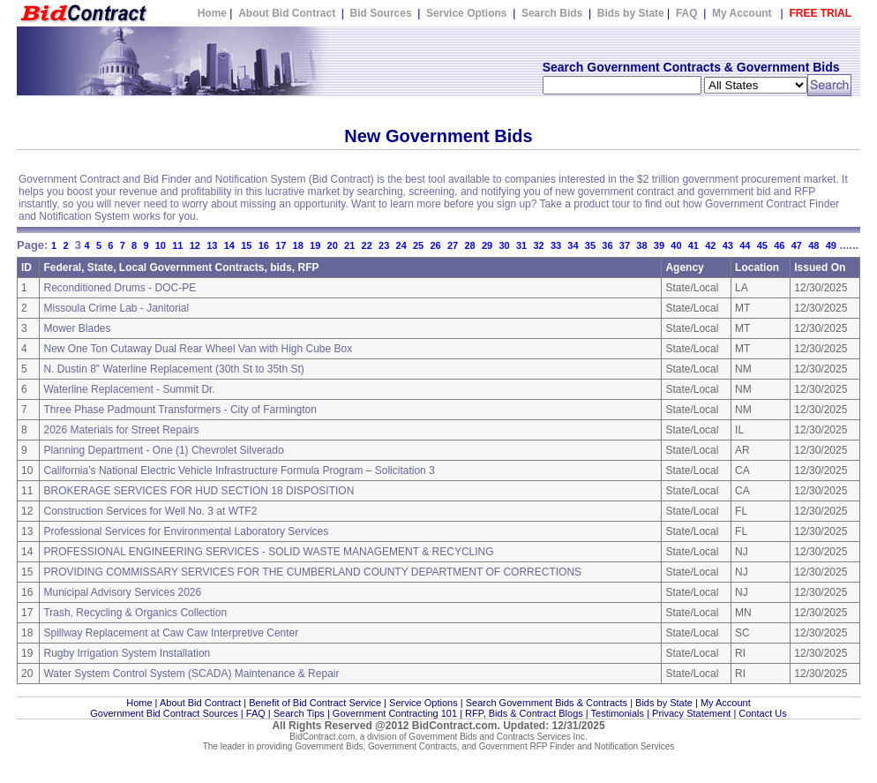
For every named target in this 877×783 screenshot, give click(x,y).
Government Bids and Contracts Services (489, 737)
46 (779, 245)
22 (367, 245)
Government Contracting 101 (395, 713)
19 (315, 245)
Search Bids (551, 13)
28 (469, 245)
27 (452, 245)
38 (641, 245)
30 (503, 245)
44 (744, 245)
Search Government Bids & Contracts (546, 702)
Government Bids (329, 746)
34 (572, 245)
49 (831, 245)
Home (212, 13)
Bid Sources (381, 13)
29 (487, 245)
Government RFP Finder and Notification (558, 746)
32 (538, 245)
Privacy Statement (691, 713)
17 (280, 245)
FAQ (687, 13)
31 (521, 245)
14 (229, 245)
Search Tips (299, 713)
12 (195, 245)
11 (177, 245)
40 (676, 245)
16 (264, 245)
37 (624, 245)
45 (762, 245)
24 (401, 245)
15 (246, 245)
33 (556, 245)
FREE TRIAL (820, 13)
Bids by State (630, 13)
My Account (742, 13)
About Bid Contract (288, 13)
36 (607, 245)
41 (693, 245)
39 (659, 245)
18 (298, 245)
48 (813, 245)
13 (211, 245)
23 (384, 245)
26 (435, 245)
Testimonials (618, 713)
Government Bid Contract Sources (164, 713)
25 (418, 245)
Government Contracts (412, 746)
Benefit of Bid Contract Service (315, 702)
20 (332, 245)
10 (160, 245)
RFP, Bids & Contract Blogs (524, 713)
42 (710, 245)
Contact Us (762, 713)
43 (728, 245)
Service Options (466, 13)
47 (796, 245)
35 (590, 245)
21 (349, 245)
